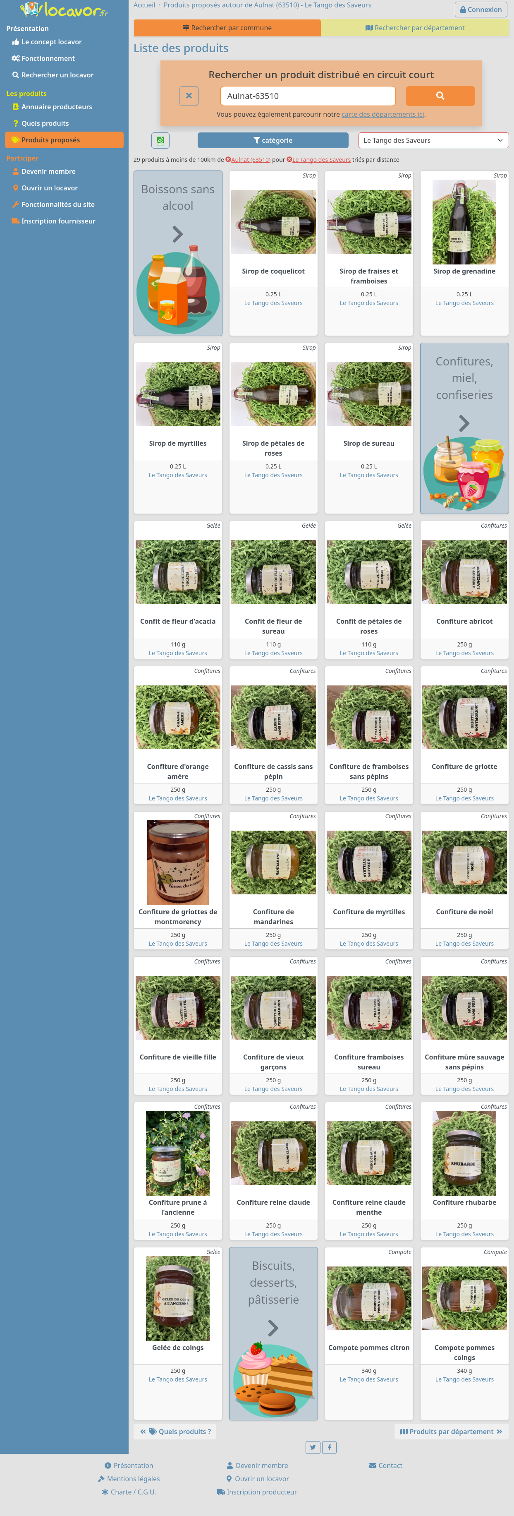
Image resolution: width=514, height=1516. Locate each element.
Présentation (128, 1465)
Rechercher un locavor (53, 74)
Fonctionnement (43, 58)
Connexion (481, 9)
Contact (385, 1465)
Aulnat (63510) (247, 159)
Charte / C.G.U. (128, 1492)
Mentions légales (128, 1478)
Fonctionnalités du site (53, 204)
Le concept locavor (47, 41)
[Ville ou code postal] (308, 96)
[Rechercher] (440, 96)
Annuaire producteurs (52, 106)
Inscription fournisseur (54, 221)
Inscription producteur (257, 1492)
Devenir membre (44, 171)
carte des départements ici (383, 114)
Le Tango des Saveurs (319, 159)
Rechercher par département (415, 27)
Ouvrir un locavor (45, 187)
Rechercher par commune (227, 27)
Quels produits (40, 123)
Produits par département (452, 1431)
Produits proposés (46, 139)
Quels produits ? (175, 1431)
